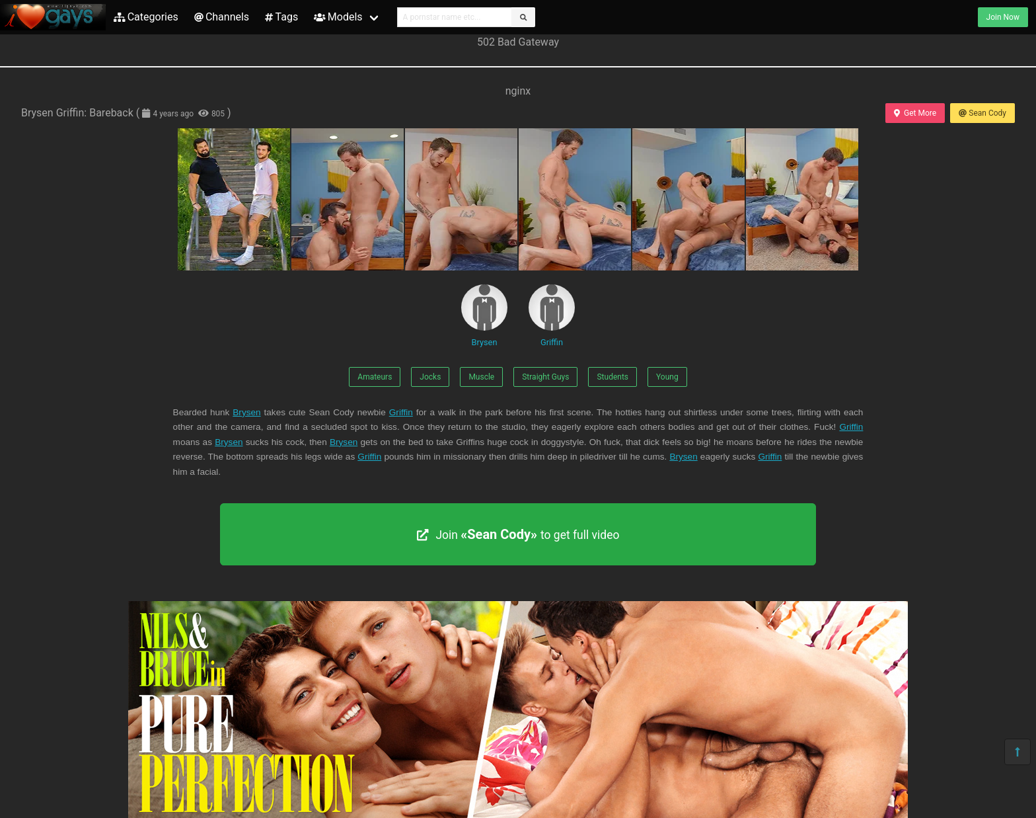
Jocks (430, 377)
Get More (915, 113)
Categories (146, 17)
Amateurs (374, 377)
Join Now (1002, 17)
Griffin (552, 315)
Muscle (481, 377)
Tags (281, 17)
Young (667, 377)
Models (338, 17)
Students (612, 377)
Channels (221, 17)
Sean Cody (982, 113)
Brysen (484, 315)
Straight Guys (545, 377)
